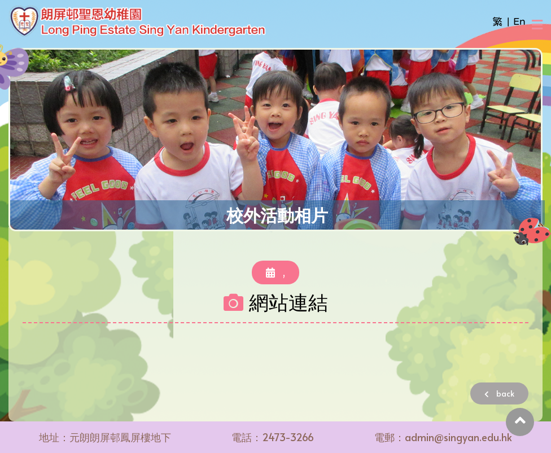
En (519, 21)
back (499, 393)
